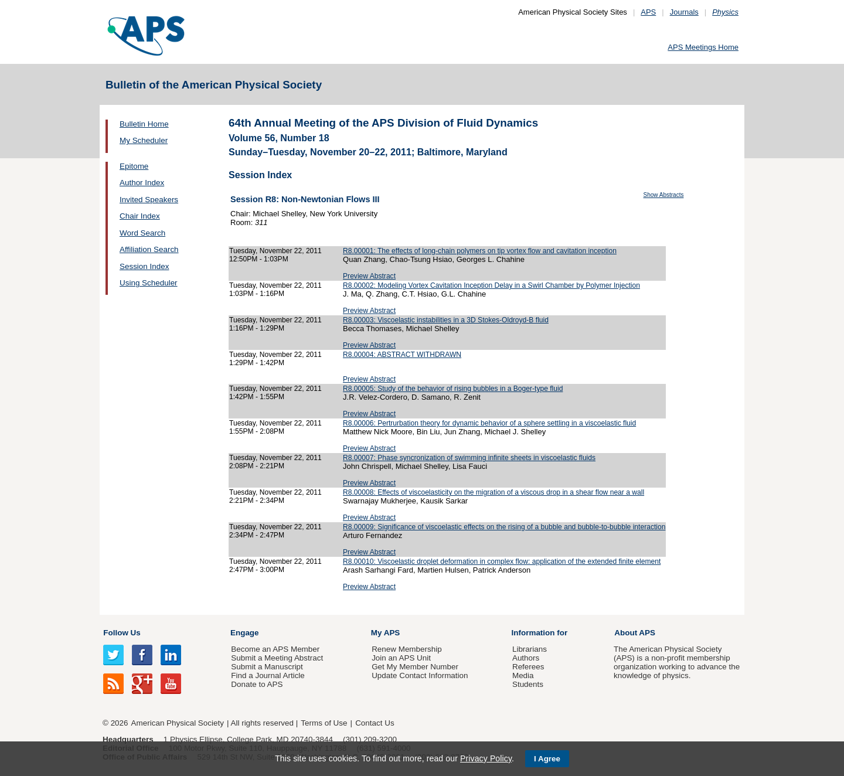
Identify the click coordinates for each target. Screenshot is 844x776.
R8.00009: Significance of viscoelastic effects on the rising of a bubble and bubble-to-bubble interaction (504, 527)
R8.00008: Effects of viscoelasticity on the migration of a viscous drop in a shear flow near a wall (493, 492)
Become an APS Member (275, 649)
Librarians (529, 649)
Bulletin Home (144, 124)
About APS (634, 632)
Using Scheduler (149, 282)
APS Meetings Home (703, 47)
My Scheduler (144, 140)
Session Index (144, 266)
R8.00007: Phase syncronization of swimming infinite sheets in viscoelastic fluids (469, 458)
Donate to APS (257, 684)
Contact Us (374, 723)
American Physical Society (177, 723)
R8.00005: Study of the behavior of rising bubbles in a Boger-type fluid (453, 388)
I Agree (547, 758)
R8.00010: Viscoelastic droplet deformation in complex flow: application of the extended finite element (502, 561)
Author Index (142, 182)
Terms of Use (324, 723)
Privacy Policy (486, 758)
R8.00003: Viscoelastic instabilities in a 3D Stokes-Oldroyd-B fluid (446, 320)
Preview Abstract (369, 276)
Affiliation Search (149, 249)
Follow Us (121, 632)
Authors (525, 658)
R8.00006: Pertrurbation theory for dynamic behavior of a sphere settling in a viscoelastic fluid (489, 423)
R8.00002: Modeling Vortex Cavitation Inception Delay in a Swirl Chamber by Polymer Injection (491, 285)
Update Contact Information (420, 675)
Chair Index (140, 216)
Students (527, 684)
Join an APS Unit (401, 658)
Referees (528, 666)
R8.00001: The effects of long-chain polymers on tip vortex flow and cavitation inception (480, 251)
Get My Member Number (415, 666)
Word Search (142, 233)
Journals (684, 12)
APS (648, 12)
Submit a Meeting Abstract (277, 658)
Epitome (134, 166)
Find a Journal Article (267, 675)
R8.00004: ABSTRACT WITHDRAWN (402, 354)
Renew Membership (407, 649)
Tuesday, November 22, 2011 (275, 251)
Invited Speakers (149, 199)
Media (523, 675)
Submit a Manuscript (266, 666)
